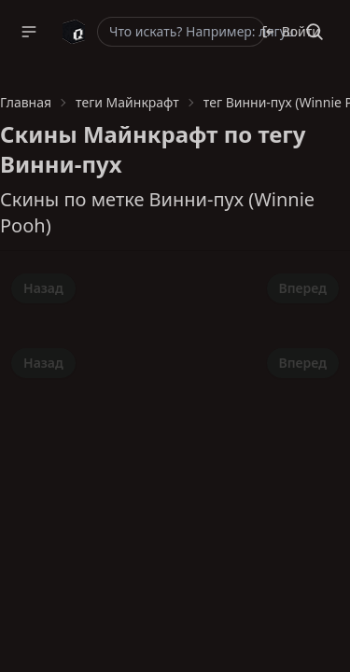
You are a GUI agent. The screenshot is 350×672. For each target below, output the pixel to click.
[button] (28, 32)
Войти (290, 31)
